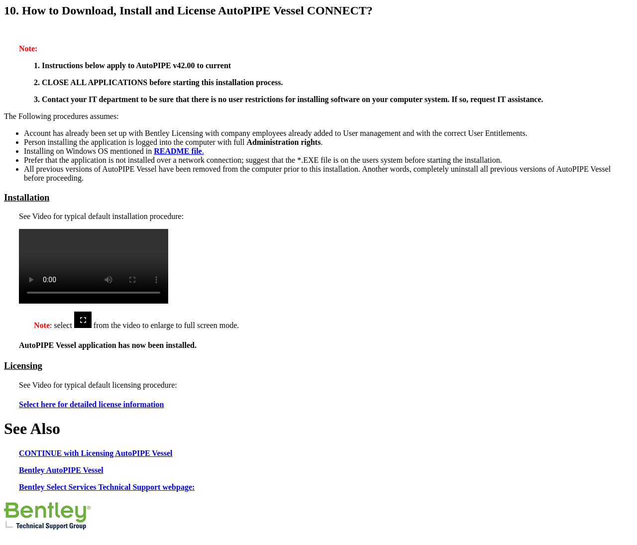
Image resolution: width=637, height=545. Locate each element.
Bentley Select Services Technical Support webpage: (107, 487)
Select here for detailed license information (91, 404)
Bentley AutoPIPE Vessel (61, 470)
